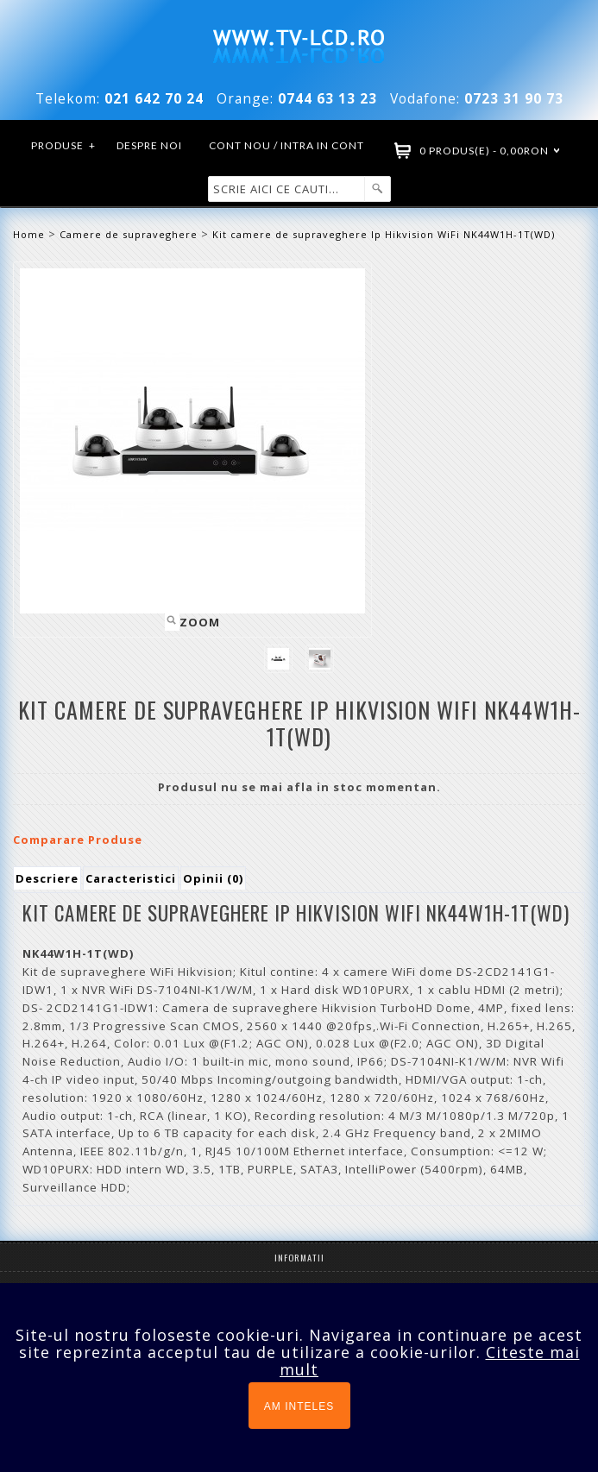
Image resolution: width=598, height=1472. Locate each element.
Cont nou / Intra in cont (286, 145)
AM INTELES (299, 1406)
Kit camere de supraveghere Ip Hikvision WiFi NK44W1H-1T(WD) (383, 234)
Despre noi (149, 145)
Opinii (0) (213, 878)
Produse (64, 146)
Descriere (47, 878)
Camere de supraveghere (129, 234)
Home (29, 234)
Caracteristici (130, 878)
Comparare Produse (77, 839)
